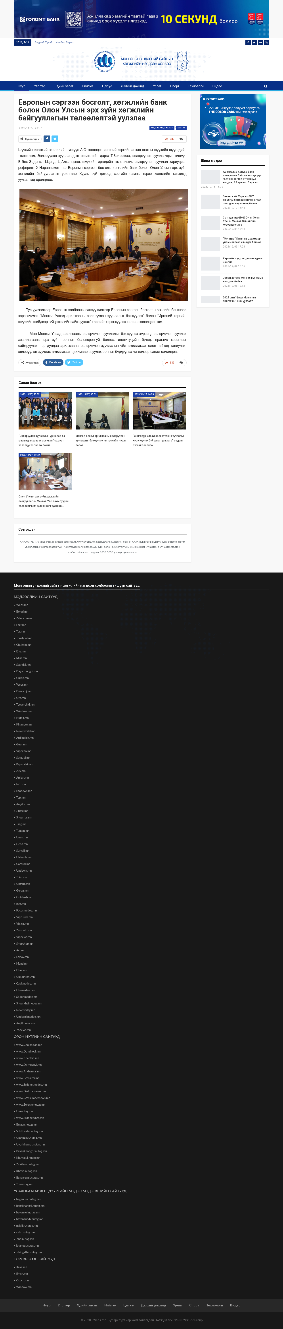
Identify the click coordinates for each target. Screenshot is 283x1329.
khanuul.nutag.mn (27, 1245)
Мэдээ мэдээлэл (162, 127)
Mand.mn (22, 963)
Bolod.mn (22, 611)
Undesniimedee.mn (28, 1016)
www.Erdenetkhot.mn (30, 1118)
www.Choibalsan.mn (29, 1045)
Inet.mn (21, 903)
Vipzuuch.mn (24, 917)
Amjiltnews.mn (25, 1023)
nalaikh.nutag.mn (27, 1225)
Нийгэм (87, 86)
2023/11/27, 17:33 (87, 394)
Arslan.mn (22, 777)
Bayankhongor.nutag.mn (31, 1151)
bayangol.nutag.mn (28, 1212)
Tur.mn (20, 631)
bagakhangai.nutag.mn (30, 1205)
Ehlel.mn (21, 970)
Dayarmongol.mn (27, 671)
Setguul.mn (23, 757)
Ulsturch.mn (24, 857)
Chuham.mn (24, 644)
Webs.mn (22, 605)
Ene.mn (21, 651)
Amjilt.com (23, 804)
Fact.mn (21, 625)
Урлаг (157, 86)
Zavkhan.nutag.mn (28, 1164)
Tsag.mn (21, 824)
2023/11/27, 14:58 (144, 394)
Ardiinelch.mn (25, 737)
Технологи (196, 86)
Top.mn (21, 797)
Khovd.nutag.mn (26, 1171)
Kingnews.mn (24, 724)
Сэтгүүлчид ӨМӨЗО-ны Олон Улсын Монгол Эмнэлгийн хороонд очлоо (241, 221)
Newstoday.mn (25, 1010)
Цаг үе (107, 86)
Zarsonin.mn (24, 930)
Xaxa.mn (21, 1267)
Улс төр (40, 86)
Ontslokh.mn (24, 897)
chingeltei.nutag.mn (29, 1252)
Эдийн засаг (63, 86)
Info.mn (21, 784)
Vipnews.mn (24, 937)
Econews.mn (24, 791)
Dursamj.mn (24, 691)
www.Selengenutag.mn (31, 1104)
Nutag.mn (22, 718)
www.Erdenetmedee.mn (31, 1084)
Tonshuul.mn (24, 638)
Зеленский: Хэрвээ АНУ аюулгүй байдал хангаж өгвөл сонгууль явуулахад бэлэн (242, 200)
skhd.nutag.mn (25, 1232)
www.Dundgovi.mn (28, 1051)
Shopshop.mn (25, 943)
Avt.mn (20, 950)
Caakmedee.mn (26, 983)
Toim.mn (21, 877)
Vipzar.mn (22, 923)
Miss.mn (21, 658)
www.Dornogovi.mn (29, 1064)
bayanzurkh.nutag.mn (30, 1219)
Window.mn (24, 711)
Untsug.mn (23, 884)
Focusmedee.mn (26, 910)
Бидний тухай (43, 42)
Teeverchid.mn (25, 704)
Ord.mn (21, 698)
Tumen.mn (23, 830)
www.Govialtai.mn (28, 1078)
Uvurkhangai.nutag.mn (30, 1144)
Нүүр (21, 86)
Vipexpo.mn (23, 751)
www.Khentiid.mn (27, 1058)
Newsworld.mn (25, 731)
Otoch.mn (22, 1280)
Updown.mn (24, 870)
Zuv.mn (21, 771)
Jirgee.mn (22, 810)
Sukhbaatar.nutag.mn (29, 1131)
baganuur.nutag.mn (28, 1199)
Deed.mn (22, 844)
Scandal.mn (23, 664)
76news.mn (23, 1030)
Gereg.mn (22, 890)
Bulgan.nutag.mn (27, 1124)
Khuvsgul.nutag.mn (28, 1157)
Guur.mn (21, 744)
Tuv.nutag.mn (24, 1184)
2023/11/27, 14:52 (30, 455)
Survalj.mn (22, 850)
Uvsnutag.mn (24, 1111)
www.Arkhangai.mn (28, 1071)
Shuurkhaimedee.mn (29, 1003)
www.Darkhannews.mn (31, 1091)
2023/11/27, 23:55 (30, 394)
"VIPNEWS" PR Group (188, 1320)
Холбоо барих (65, 42)
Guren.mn (22, 678)
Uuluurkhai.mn (25, 977)
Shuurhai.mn (24, 817)
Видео (217, 86)
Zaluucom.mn (24, 618)
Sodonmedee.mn (27, 996)
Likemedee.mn (25, 990)
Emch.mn (22, 1273)
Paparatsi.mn (24, 764)
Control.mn (23, 864)
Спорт (174, 86)
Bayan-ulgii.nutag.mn (29, 1177)
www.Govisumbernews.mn (33, 1098)
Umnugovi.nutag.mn (29, 1137)
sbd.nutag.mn (25, 1239)
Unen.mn (22, 837)
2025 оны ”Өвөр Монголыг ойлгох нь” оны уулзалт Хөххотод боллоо (239, 301)
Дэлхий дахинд (132, 86)
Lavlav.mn (22, 957)
